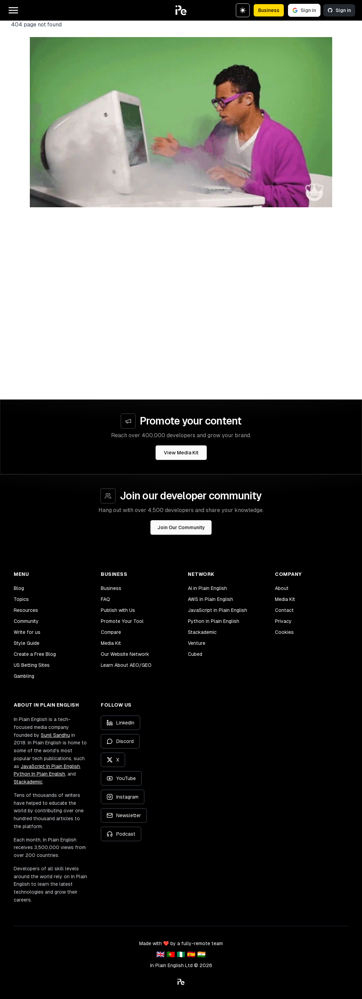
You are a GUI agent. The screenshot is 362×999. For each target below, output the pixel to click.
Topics (21, 599)
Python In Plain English (39, 774)
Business (268, 10)
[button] (181, 10)
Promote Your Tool (122, 621)
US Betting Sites (32, 665)
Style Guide (26, 643)
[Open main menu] (13, 10)
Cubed (195, 654)
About (282, 588)
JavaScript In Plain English (50, 766)
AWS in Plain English (210, 599)
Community (26, 621)
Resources (26, 610)
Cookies (284, 632)
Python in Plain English (213, 621)
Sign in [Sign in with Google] (304, 10)
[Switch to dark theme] (243, 10)
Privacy (283, 621)
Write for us (27, 632)
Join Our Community (181, 527)
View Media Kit (181, 452)
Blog (19, 588)
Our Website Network (125, 654)
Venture (196, 643)
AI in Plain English (207, 588)
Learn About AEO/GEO (126, 665)
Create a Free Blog (35, 654)
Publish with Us (118, 610)
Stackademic (202, 632)
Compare (111, 632)
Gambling (24, 676)
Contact (284, 610)
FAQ (105, 599)
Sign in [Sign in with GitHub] (339, 10)
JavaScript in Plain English (217, 610)
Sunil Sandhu (55, 735)
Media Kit (111, 643)
